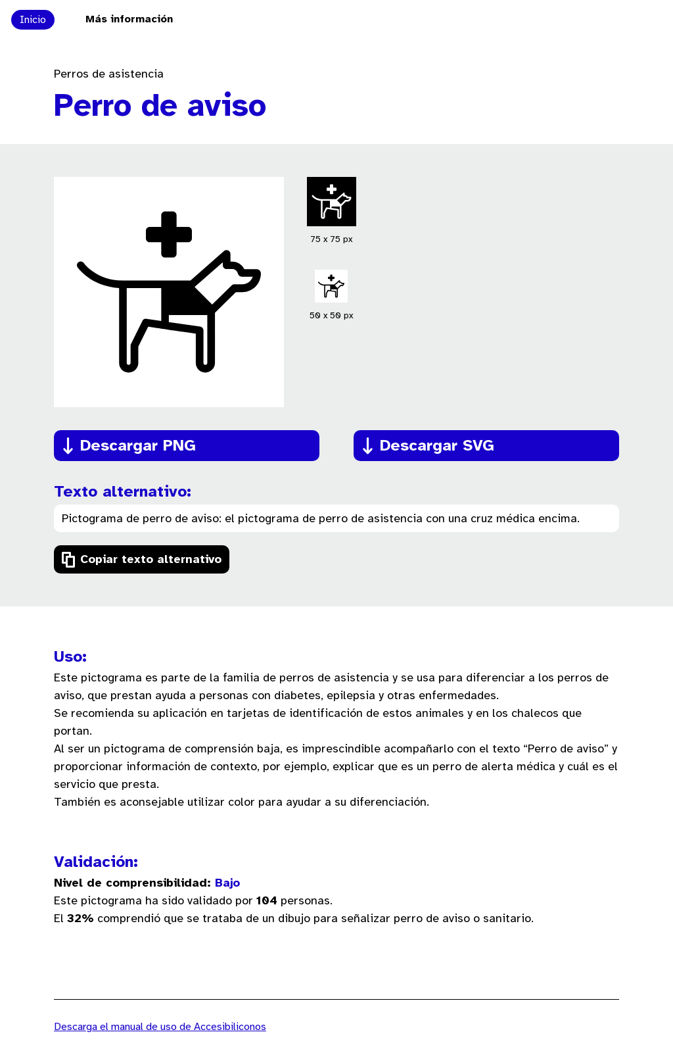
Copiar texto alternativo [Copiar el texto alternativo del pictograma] (150, 560)
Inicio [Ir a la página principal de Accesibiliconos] (33, 20)
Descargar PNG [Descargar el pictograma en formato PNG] (138, 446)
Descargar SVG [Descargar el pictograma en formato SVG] (437, 446)
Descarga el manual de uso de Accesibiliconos (160, 1027)
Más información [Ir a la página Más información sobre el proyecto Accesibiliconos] (129, 19)
